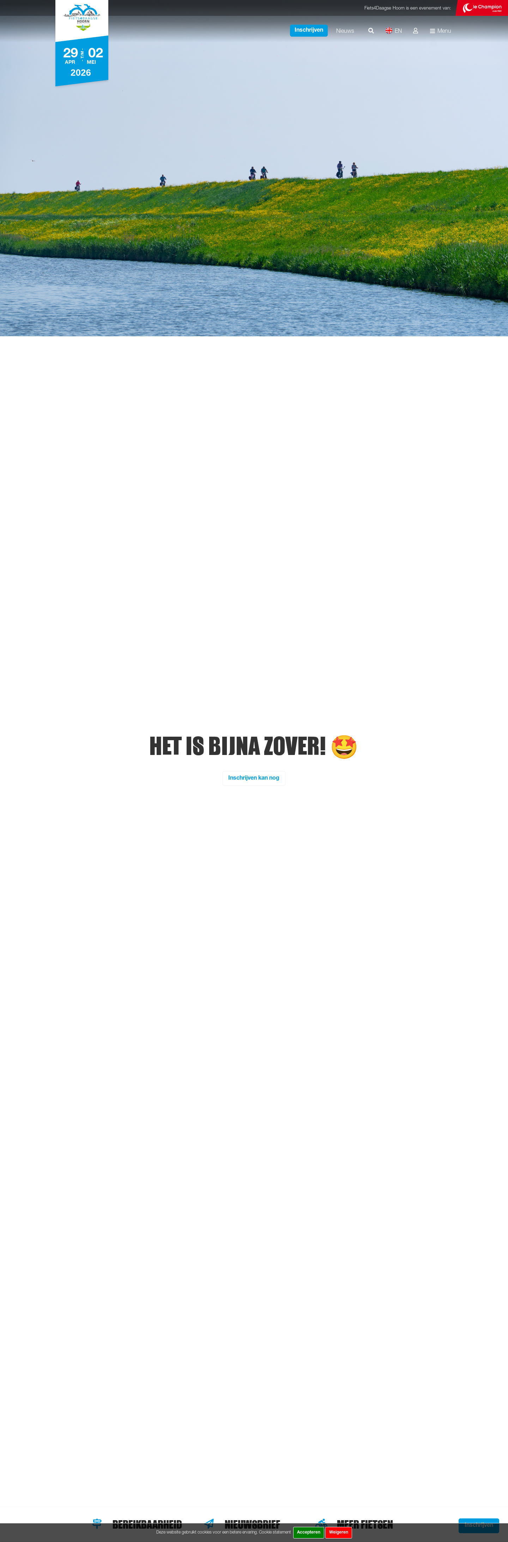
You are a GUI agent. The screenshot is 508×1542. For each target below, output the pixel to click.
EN (393, 30)
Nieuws (345, 30)
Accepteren (308, 1532)
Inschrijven (309, 30)
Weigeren (338, 1532)
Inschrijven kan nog (253, 778)
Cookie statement (275, 1532)
